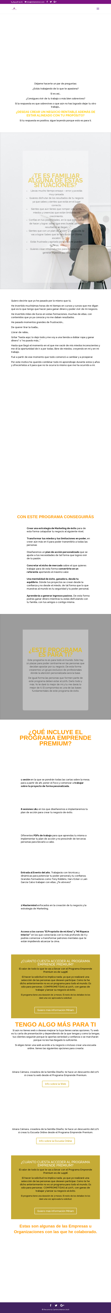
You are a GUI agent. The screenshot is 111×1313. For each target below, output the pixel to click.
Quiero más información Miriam (55, 1010)
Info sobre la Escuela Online (55, 1140)
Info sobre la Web (55, 1083)
